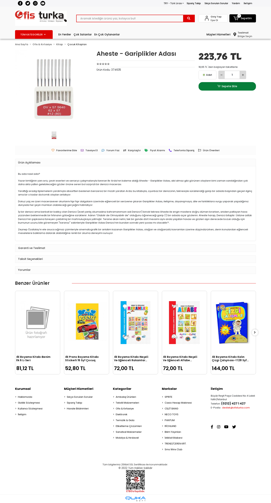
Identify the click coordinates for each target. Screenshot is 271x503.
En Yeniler (64, 34)
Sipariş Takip (194, 3)
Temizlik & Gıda (125, 420)
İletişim (248, 3)
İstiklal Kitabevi (173, 438)
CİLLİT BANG (171, 408)
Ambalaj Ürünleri (126, 397)
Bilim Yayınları (173, 432)
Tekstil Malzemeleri (127, 403)
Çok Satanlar (83, 34)
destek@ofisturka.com (236, 407)
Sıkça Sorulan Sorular (216, 3)
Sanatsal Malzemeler (129, 432)
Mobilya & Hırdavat (127, 438)
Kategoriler (122, 389)
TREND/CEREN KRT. (176, 443)
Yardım (236, 3)
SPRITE (168, 397)
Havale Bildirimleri (78, 408)
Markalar (169, 389)
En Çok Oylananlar (107, 34)
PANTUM (170, 420)
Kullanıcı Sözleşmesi (30, 408)
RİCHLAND (170, 426)
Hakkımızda (25, 397)
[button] (242, 18)
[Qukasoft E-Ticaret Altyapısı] (135, 499)
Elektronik (121, 414)
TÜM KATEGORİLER (33, 34)
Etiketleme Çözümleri (129, 426)
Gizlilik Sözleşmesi (29, 403)
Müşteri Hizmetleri (218, 34)
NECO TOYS (171, 414)
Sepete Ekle (227, 86)
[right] (256, 332)
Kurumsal (23, 389)
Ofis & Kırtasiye (125, 408)
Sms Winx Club (173, 449)
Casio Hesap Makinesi (178, 403)
